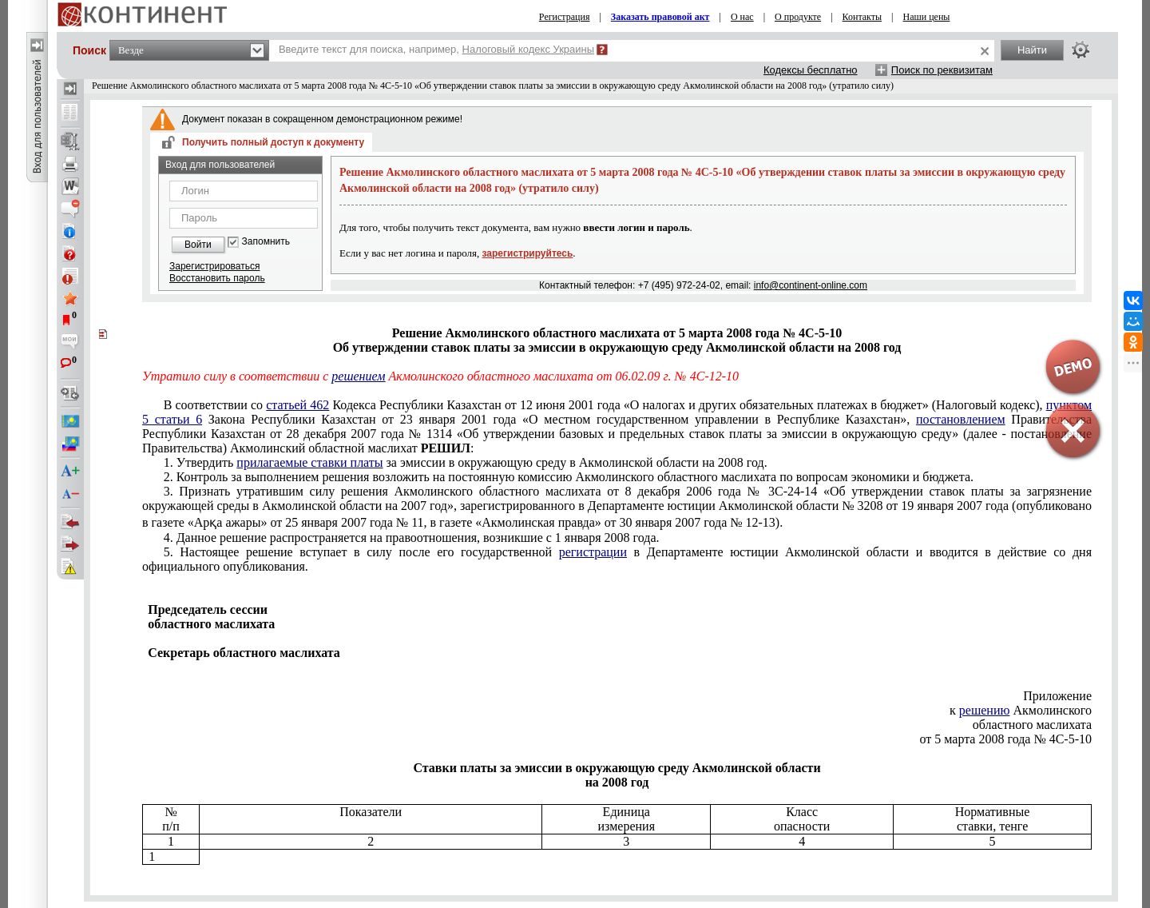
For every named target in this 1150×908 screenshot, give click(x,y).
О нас (742, 16)
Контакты (862, 16)
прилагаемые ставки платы (309, 462)
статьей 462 (297, 405)
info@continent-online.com (810, 285)
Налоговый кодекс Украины (528, 49)
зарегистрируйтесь (527, 253)
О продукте (798, 16)
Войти (198, 244)
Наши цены (926, 16)
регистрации (593, 552)
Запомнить (266, 242)
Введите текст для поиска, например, (436, 49)
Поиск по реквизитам (942, 70)
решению (984, 710)
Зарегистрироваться (214, 266)
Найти (1032, 50)
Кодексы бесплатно (810, 70)
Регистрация (564, 16)
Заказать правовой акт (660, 16)
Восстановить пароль (217, 278)
